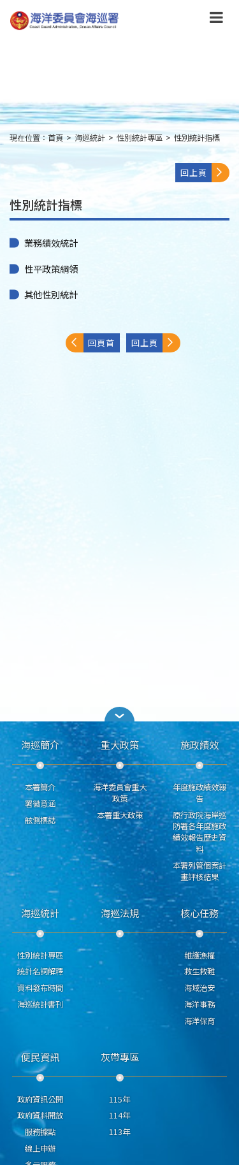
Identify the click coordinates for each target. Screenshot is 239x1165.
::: (2, 143)
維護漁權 (199, 955)
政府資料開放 (40, 1115)
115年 (119, 1099)
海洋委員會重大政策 (120, 792)
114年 (119, 1115)
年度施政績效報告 (199, 792)
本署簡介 (40, 787)
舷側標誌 (40, 820)
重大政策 (120, 744)
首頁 (55, 137)
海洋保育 (199, 1021)
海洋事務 (199, 1004)
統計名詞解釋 (40, 971)
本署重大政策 (120, 815)
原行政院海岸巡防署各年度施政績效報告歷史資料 (199, 832)
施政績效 (199, 744)
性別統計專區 (140, 137)
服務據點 (40, 1132)
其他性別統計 (51, 294)
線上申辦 (40, 1148)
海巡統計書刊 (40, 1004)
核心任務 (199, 913)
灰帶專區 (120, 1057)
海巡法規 (120, 913)
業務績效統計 (51, 242)
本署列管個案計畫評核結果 (199, 871)
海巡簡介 (40, 744)
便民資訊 (40, 1057)
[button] (120, 714)
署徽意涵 (40, 803)
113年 (119, 1132)
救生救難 (199, 971)
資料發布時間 (40, 988)
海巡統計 (90, 137)
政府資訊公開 (40, 1099)
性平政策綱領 (51, 269)
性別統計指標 (197, 137)
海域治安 (199, 988)
